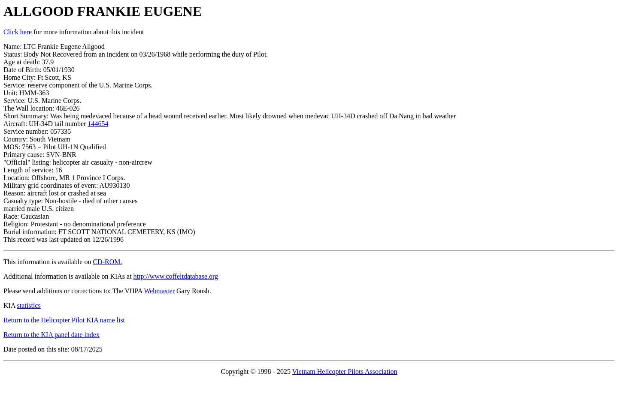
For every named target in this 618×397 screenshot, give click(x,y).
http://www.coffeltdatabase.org (175, 276)
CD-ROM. (107, 261)
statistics (29, 305)
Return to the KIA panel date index (51, 334)
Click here (17, 32)
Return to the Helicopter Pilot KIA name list (64, 320)
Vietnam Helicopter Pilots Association (344, 371)
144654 (98, 123)
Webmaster (159, 291)
